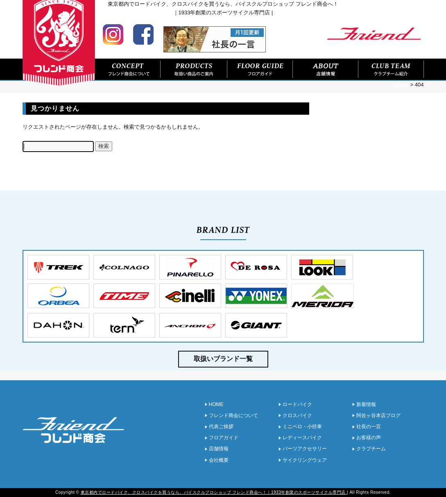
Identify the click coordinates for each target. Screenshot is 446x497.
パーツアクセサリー (305, 449)
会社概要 (219, 460)
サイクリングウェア (305, 460)
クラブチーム (371, 449)
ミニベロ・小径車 (302, 426)
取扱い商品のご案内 (194, 70)
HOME (216, 404)
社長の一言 (368, 426)
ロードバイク (297, 404)
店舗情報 (325, 70)
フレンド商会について (128, 70)
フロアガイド (260, 70)
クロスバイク (297, 415)
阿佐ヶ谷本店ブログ (378, 415)
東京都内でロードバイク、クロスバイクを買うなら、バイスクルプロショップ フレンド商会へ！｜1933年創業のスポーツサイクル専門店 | (214, 492)
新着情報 (366, 404)
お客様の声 (368, 437)
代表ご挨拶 (221, 426)
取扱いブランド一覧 (223, 358)
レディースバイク (302, 437)
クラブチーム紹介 (391, 70)
